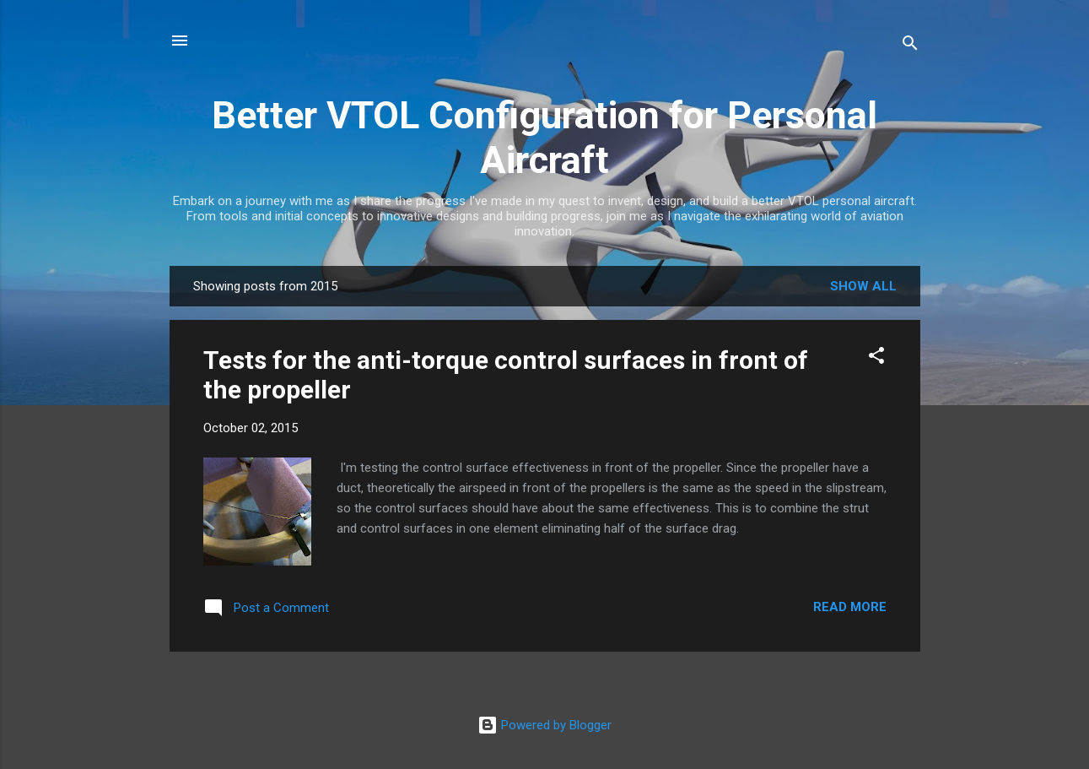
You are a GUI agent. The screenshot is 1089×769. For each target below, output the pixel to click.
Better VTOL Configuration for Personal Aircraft (544, 137)
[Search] (910, 46)
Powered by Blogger (544, 725)
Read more (850, 607)
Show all (863, 286)
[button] (876, 358)
